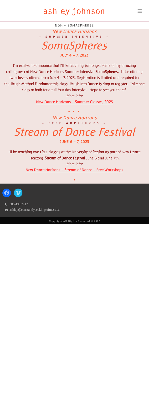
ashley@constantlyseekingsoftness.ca (35, 209)
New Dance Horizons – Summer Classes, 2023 (74, 102)
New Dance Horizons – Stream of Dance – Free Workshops (74, 170)
